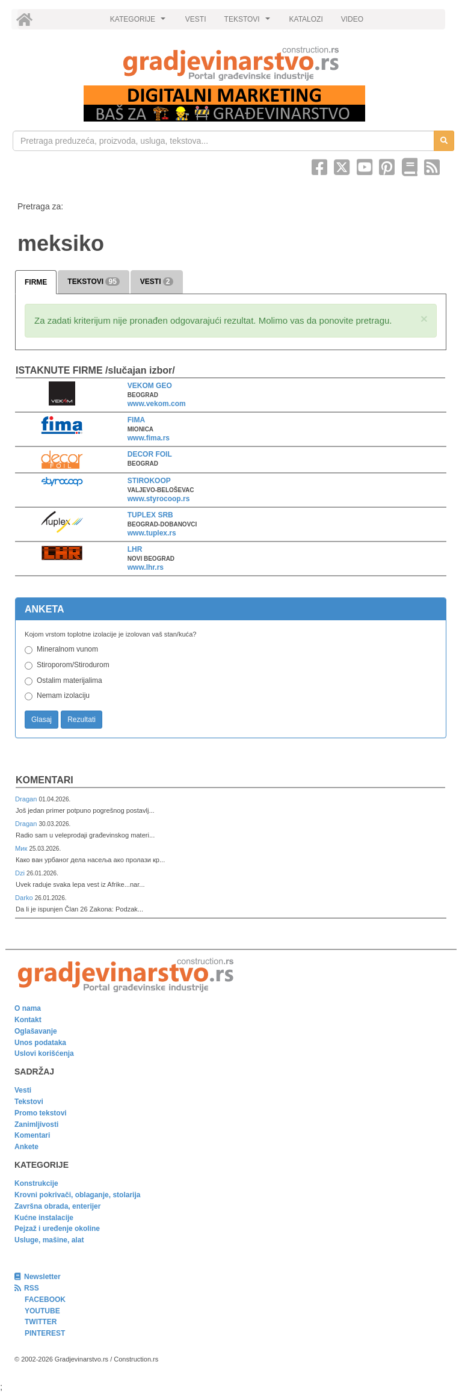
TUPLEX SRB (150, 515)
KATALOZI (306, 19)
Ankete (26, 1147)
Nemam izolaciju (63, 695)
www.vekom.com (157, 403)
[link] (231, 63)
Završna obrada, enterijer (57, 1206)
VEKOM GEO (150, 385)
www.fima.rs (149, 438)
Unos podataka (40, 1042)
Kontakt (28, 1020)
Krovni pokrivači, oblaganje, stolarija (77, 1195)
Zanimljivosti (36, 1124)
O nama (27, 1008)
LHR (135, 549)
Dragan (26, 799)
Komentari (44, 780)
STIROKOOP (149, 480)
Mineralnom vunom (67, 649)
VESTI (195, 19)
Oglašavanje (35, 1031)
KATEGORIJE (139, 22)
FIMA (136, 420)
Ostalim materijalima (69, 680)
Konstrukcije (36, 1183)
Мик (22, 848)
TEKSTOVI (249, 22)
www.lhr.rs (146, 567)
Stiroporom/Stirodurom (73, 665)
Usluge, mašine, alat (49, 1240)
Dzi (20, 873)
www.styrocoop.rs (159, 499)
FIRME (36, 282)
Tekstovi (28, 1101)
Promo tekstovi (40, 1113)
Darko (25, 897)
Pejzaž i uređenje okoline (57, 1228)
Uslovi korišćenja (44, 1053)
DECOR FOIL (150, 454)
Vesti (22, 1090)
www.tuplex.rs (152, 533)
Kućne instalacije (43, 1218)
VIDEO (352, 19)
